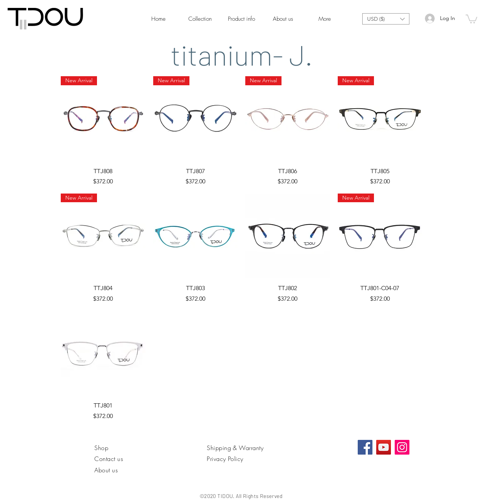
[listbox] (385, 19)
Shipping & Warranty (235, 448)
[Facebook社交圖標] (365, 447)
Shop (101, 448)
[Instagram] (402, 447)
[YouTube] (383, 447)
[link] (471, 18)
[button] (385, 19)
